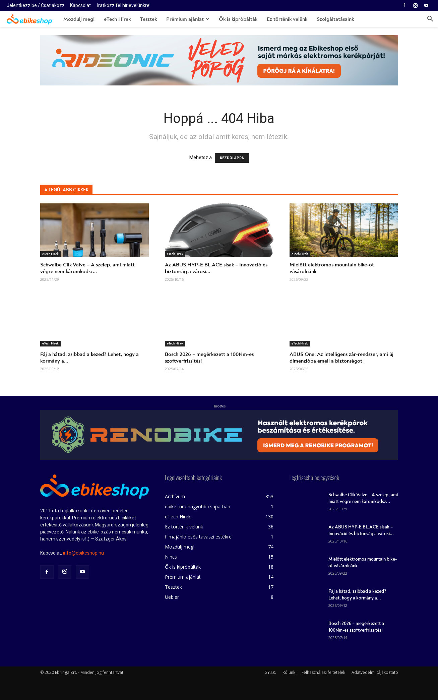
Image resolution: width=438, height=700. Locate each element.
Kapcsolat (80, 5)
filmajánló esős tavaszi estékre (198, 536)
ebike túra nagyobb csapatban (197, 506)
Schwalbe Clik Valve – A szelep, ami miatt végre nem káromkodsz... (87, 268)
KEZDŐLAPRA (232, 158)
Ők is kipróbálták (238, 19)
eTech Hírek (117, 19)
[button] (430, 19)
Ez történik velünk (287, 19)
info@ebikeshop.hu (83, 553)
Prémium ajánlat (187, 19)
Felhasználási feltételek (323, 672)
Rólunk (289, 672)
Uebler (172, 597)
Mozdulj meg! (79, 19)
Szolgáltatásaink (335, 19)
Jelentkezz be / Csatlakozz (36, 5)
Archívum (175, 496)
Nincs (171, 557)
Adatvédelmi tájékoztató (375, 672)
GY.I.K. (270, 672)
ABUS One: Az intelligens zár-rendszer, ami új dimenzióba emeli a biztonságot (341, 357)
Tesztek (148, 19)
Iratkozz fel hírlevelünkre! (123, 5)
